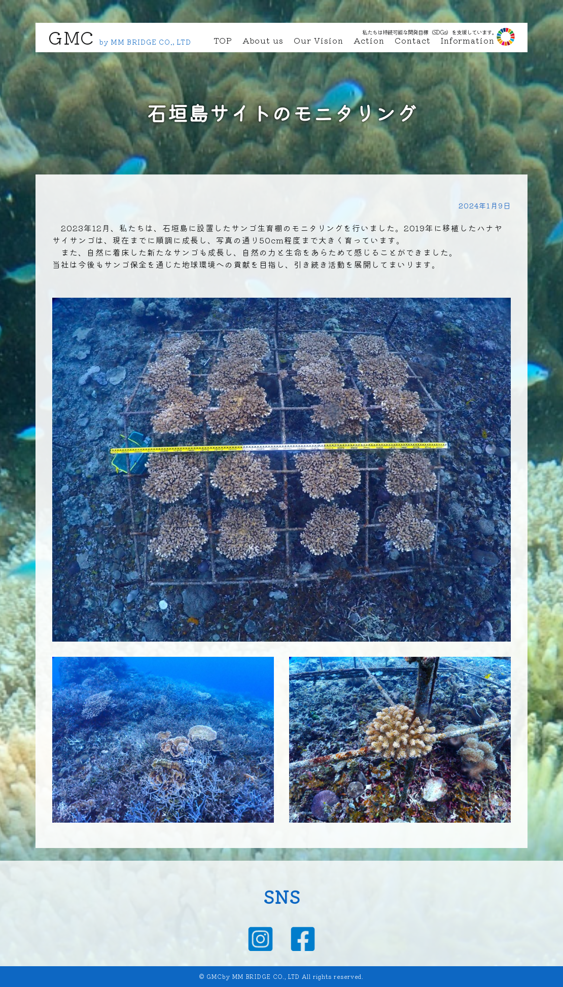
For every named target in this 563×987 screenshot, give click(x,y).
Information (468, 40)
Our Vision (318, 40)
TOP (223, 40)
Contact (413, 40)
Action (369, 40)
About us (263, 40)
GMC (71, 37)
